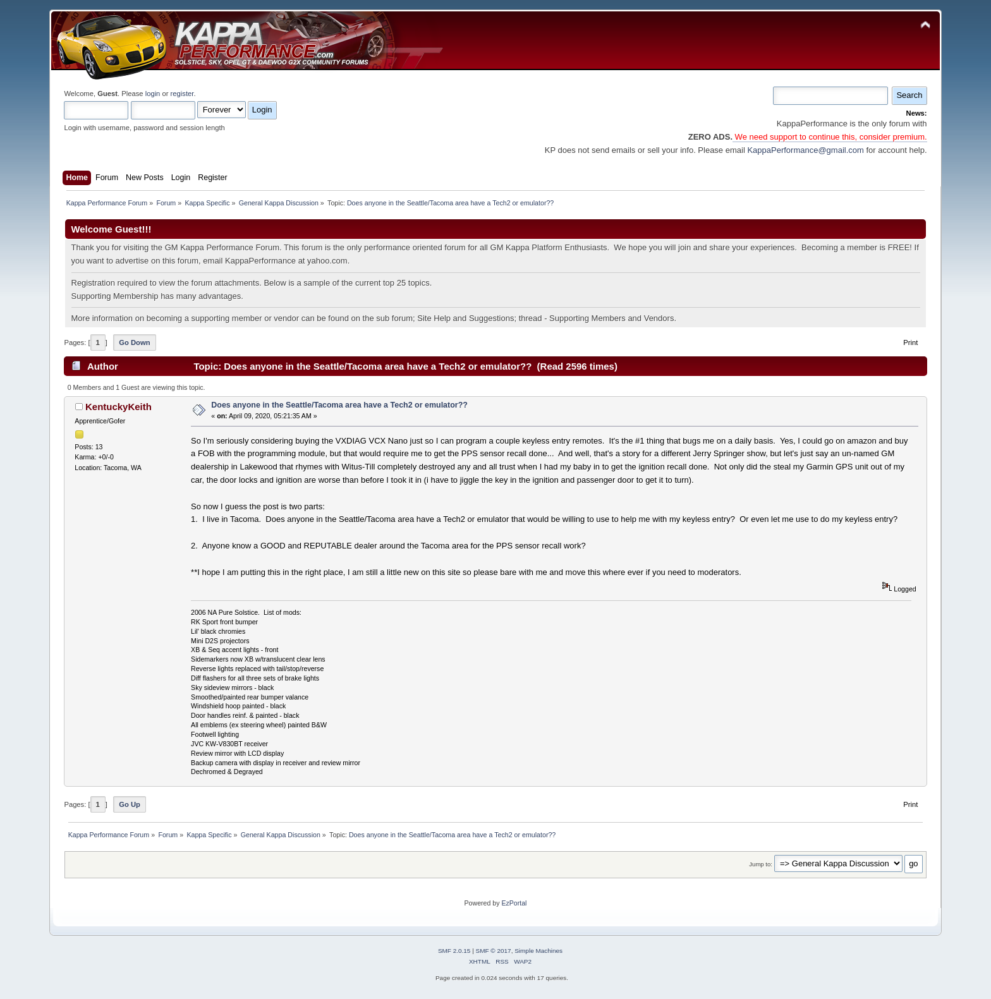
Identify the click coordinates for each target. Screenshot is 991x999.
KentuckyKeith (118, 406)
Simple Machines (538, 950)
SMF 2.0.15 (454, 950)
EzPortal (513, 903)
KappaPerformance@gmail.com (805, 150)
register (182, 93)
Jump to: (760, 864)
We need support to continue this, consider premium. (830, 137)
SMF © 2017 (493, 950)
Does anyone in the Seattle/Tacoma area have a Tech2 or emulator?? (339, 405)
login (153, 93)
